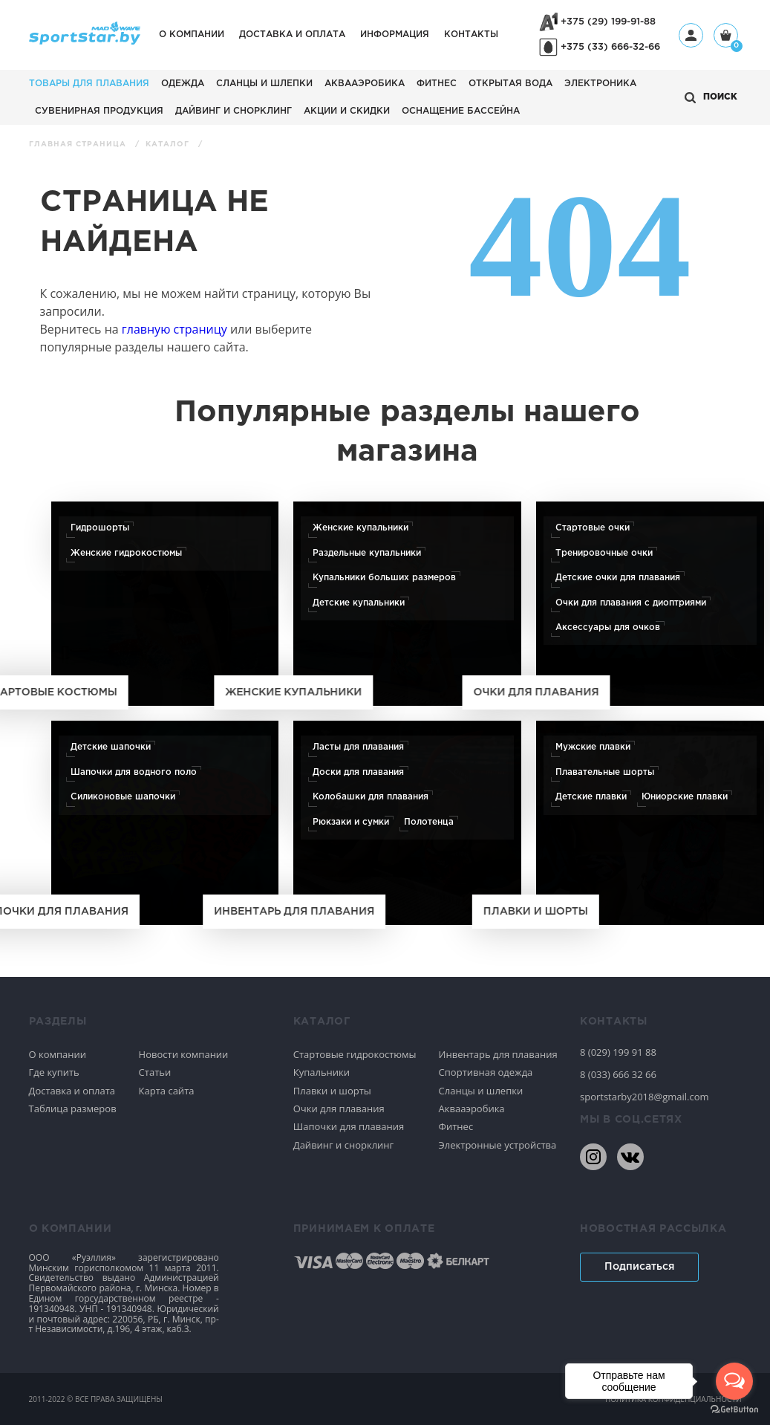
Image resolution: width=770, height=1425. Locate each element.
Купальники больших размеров (384, 578)
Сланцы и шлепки (264, 83)
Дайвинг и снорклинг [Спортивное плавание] (343, 1145)
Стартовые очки (592, 528)
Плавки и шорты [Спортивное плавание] (332, 1090)
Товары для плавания (89, 83)
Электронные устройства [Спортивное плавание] (498, 1145)
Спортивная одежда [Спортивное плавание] (486, 1072)
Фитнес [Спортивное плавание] (456, 1126)
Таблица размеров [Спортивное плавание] (73, 1108)
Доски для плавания (358, 772)
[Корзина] (725, 37)
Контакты (471, 34)
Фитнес (437, 83)
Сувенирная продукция (99, 111)
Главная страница (79, 144)
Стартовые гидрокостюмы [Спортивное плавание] (355, 1054)
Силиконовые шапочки (123, 797)
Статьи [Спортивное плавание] (155, 1072)
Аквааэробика (364, 83)
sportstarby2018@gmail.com (644, 1096)
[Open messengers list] (734, 1381)
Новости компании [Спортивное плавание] (184, 1054)
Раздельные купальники (367, 553)
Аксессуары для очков (607, 627)
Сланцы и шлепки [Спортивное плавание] (481, 1090)
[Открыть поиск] (711, 97)
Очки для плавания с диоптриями (630, 602)
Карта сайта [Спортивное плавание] (167, 1090)
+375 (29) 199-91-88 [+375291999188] (608, 22)
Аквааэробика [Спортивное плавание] (472, 1108)
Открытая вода (510, 83)
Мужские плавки (592, 747)
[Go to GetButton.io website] (734, 1410)
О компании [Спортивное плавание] (58, 1054)
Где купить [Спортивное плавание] (54, 1072)
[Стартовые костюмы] (165, 603)
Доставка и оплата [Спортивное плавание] (72, 1090)
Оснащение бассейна (461, 111)
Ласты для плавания (358, 747)
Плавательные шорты (604, 772)
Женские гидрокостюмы (126, 553)
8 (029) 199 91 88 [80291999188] (618, 1052)
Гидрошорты (100, 528)
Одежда (182, 83)
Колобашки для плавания (370, 797)
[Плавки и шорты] (650, 823)
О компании (191, 34)
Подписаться (639, 1266)
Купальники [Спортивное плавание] (321, 1072)
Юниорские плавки (685, 797)
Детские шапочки (111, 747)
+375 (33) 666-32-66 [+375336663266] (610, 47)
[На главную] (84, 40)
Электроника (600, 83)
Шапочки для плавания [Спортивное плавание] (348, 1126)
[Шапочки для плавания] (165, 823)
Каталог (169, 144)
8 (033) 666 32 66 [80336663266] (618, 1074)
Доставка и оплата (292, 34)
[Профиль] (691, 35)
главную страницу (174, 329)
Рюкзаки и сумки (351, 821)
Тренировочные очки (604, 553)
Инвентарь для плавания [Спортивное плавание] (498, 1054)
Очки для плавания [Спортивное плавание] (339, 1108)
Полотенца (429, 821)
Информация (394, 34)
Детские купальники (359, 602)
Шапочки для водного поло (133, 772)
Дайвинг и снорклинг (233, 111)
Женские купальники (360, 528)
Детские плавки (591, 797)
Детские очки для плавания (617, 578)
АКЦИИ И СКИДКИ (347, 111)
